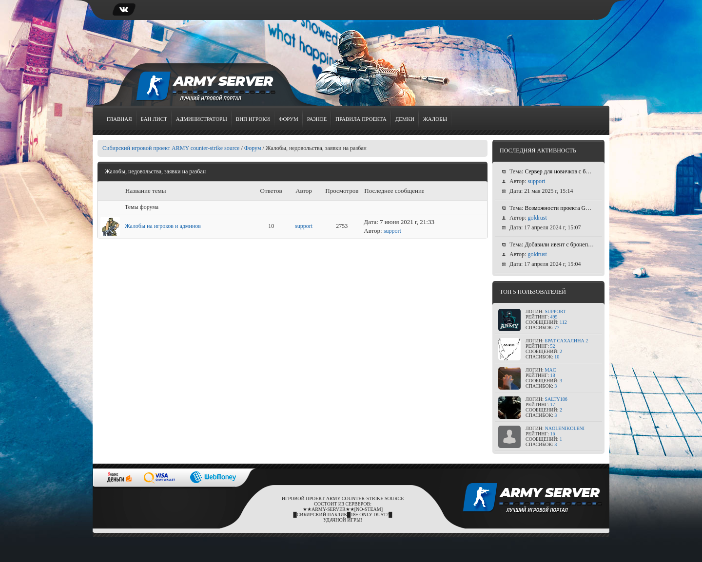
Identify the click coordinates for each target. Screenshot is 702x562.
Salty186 (556, 399)
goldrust (536, 217)
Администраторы (201, 119)
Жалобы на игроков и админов (163, 226)
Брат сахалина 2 (566, 340)
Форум (288, 119)
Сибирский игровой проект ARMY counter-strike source (170, 148)
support (303, 226)
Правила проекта (360, 119)
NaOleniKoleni (565, 428)
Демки (404, 119)
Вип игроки (253, 119)
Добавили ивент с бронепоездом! (566, 244)
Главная (119, 119)
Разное (317, 119)
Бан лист (154, 119)
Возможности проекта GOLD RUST (569, 208)
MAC (550, 370)
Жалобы (435, 119)
